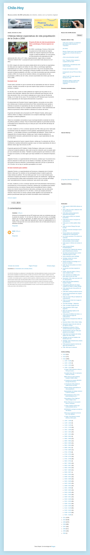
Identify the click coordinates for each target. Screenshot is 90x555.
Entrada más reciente (13, 266)
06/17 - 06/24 (68, 463)
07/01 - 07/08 (68, 458)
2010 (64, 519)
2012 (64, 359)
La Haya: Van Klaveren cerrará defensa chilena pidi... (72, 417)
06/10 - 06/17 (68, 465)
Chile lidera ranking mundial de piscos (72, 291)
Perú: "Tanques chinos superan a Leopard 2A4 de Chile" (71, 61)
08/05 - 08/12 (68, 447)
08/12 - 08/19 (68, 445)
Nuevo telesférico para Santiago (71, 256)
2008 (64, 524)
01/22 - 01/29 (68, 508)
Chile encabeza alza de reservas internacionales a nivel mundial (71, 240)
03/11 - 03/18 (68, 494)
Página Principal (33, 266)
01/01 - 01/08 (68, 514)
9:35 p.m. (18, 231)
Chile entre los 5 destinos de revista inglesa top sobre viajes (72, 334)
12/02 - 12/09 (68, 420)
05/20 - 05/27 (68, 472)
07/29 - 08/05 (68, 449)
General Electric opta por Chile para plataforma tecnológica (72, 331)
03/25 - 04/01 (68, 490)
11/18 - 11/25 (68, 425)
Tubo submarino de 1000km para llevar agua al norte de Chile (71, 275)
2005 (64, 531)
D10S (13, 231)
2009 (64, 522)
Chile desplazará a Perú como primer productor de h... (72, 395)
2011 (64, 517)
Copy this (64, 179)
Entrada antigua (51, 266)
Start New (70, 179)
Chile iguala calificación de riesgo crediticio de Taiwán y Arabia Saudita (72, 285)
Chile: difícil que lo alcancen (70, 347)
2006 (64, 528)
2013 (64, 356)
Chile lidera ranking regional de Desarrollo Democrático (71, 213)
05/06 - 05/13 (68, 476)
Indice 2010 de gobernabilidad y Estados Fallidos (71, 282)
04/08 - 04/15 (68, 485)
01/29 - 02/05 (68, 505)
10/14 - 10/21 (68, 432)
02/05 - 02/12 (68, 503)
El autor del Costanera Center (70, 69)
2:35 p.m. (20, 213)
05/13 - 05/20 (68, 474)
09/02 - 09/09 (68, 438)
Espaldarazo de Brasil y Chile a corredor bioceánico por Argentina (71, 328)
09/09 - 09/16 (68, 436)
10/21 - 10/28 (68, 429)
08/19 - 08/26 (68, 443)
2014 (64, 354)
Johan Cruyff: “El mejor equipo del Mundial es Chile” (71, 77)
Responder (15, 226)
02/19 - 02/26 (68, 499)
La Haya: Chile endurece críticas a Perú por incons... (73, 370)
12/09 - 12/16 (68, 367)
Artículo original (12, 198)
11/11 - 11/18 (68, 427)
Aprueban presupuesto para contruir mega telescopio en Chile (72, 253)
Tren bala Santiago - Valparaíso (71, 303)
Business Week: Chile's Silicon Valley (72, 322)
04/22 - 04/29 (68, 481)
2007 (64, 526)
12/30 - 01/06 (68, 361)
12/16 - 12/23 (68, 365)
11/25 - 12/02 (68, 423)
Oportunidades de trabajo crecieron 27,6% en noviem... (73, 392)
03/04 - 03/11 (68, 496)
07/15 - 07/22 (68, 454)
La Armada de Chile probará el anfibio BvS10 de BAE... (72, 384)
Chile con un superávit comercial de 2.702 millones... (72, 413)
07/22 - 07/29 (68, 452)
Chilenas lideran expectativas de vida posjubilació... (72, 388)
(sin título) (65, 48)
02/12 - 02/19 (68, 501)
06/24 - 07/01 (68, 461)
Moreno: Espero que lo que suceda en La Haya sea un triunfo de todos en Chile (72, 53)
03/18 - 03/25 (68, 492)
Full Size (76, 179)
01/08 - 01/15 (68, 512)
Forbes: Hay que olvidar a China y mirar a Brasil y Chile (71, 272)
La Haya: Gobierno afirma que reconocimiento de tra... (72, 406)
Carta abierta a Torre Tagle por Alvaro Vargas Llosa (72, 399)
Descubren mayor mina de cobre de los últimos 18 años (72, 324)
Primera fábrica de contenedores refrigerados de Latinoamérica (71, 233)
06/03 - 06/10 (68, 467)
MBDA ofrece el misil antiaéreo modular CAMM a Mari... (72, 377)
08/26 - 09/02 (68, 441)
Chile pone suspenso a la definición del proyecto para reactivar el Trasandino (72, 44)
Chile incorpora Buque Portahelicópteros (68, 247)
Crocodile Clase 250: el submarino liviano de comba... (73, 373)
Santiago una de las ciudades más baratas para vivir (71, 338)
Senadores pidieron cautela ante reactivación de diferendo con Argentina (71, 82)
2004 (64, 533)
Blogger (53, 546)
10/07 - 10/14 (68, 434)
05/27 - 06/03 (68, 470)
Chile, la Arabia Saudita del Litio (71, 305)
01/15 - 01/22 (68, 510)
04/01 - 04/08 (68, 488)
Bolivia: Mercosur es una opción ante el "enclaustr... (72, 402)
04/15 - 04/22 (68, 483)
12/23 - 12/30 (68, 363)
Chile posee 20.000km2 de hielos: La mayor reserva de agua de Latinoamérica (72, 315)
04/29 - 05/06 (68, 479)
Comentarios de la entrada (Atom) (23, 268)
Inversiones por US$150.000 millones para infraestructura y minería (72, 250)
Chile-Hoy (16, 8)
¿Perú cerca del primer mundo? (71, 57)
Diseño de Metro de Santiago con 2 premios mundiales (72, 262)
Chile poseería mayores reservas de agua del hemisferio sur (72, 344)
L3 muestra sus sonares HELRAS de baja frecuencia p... (72, 381)
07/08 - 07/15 (68, 456)
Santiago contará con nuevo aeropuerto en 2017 (70, 259)
